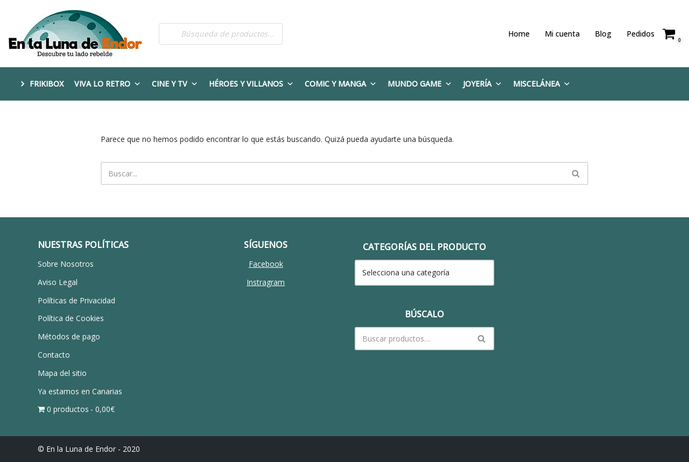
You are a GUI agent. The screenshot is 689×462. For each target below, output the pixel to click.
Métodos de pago (69, 336)
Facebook (266, 264)
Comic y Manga (341, 84)
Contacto (54, 355)
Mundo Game (420, 84)
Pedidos (641, 34)
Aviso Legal (58, 282)
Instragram (266, 282)
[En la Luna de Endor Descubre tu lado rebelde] (75, 34)
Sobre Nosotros (66, 264)
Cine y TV (175, 84)
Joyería (482, 84)
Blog (603, 34)
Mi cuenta (562, 34)
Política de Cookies (71, 318)
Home (519, 34)
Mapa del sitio (62, 373)
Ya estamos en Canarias (80, 391)
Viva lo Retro (107, 84)
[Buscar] (332, 173)
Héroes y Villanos (251, 84)
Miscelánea (542, 84)
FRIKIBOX (47, 84)
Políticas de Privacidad (76, 300)
